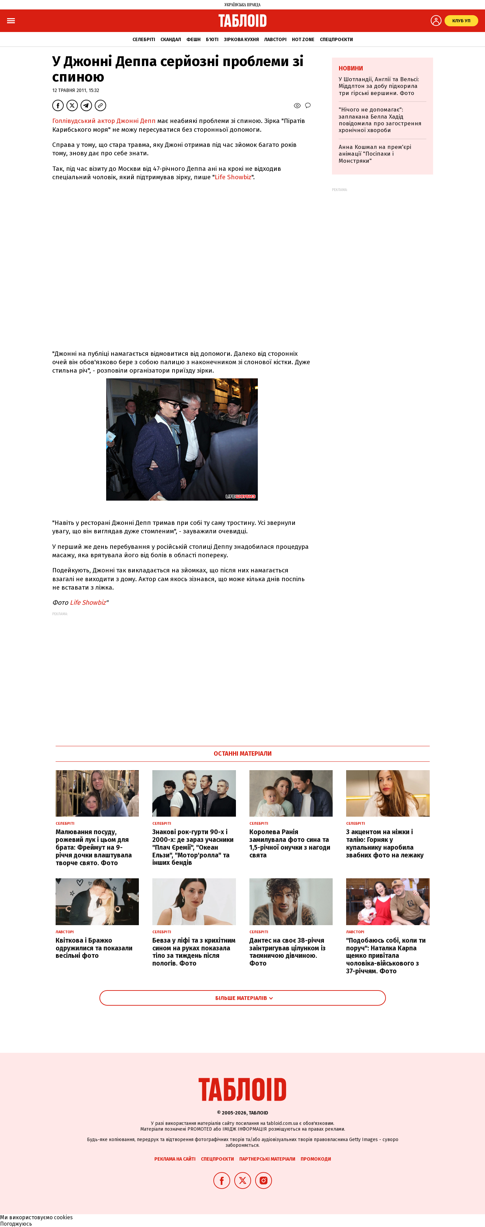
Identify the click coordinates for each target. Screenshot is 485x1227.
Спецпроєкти (336, 39)
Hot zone (303, 39)
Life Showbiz (233, 177)
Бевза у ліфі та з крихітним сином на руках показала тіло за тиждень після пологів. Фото (194, 952)
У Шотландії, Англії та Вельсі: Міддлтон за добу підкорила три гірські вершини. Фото (379, 86)
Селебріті (143, 39)
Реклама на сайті (174, 1159)
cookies (63, 1217)
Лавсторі (275, 39)
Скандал (170, 39)
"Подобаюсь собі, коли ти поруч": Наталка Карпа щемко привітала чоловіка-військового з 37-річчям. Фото (386, 956)
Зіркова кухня (241, 39)
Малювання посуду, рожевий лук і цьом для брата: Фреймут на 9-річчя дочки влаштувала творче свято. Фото (94, 847)
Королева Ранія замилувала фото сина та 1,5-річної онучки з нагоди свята (289, 843)
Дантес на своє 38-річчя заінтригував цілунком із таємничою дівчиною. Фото (287, 952)
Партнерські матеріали (267, 1159)
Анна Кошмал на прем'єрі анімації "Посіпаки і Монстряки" (375, 154)
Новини (351, 68)
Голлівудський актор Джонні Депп (104, 121)
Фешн (193, 39)
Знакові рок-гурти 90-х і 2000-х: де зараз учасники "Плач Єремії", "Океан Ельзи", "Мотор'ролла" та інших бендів (193, 847)
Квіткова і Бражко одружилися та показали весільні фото (94, 948)
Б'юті (212, 39)
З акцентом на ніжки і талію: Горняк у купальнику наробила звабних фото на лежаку (385, 843)
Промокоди (316, 1159)
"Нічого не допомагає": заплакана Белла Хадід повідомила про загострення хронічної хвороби (380, 120)
